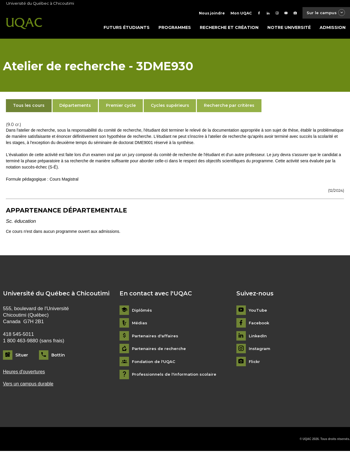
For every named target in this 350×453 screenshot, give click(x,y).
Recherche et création (229, 28)
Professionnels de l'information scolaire (176, 375)
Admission (333, 28)
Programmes (174, 28)
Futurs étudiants (127, 28)
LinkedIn (258, 337)
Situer (21, 356)
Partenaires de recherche (160, 350)
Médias (140, 324)
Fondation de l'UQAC (155, 362)
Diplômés (142, 311)
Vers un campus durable (30, 385)
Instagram (260, 350)
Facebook (260, 324)
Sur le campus (324, 13)
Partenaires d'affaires (155, 337)
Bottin (58, 356)
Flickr (255, 362)
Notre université (289, 28)
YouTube (258, 311)
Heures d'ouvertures (25, 373)
